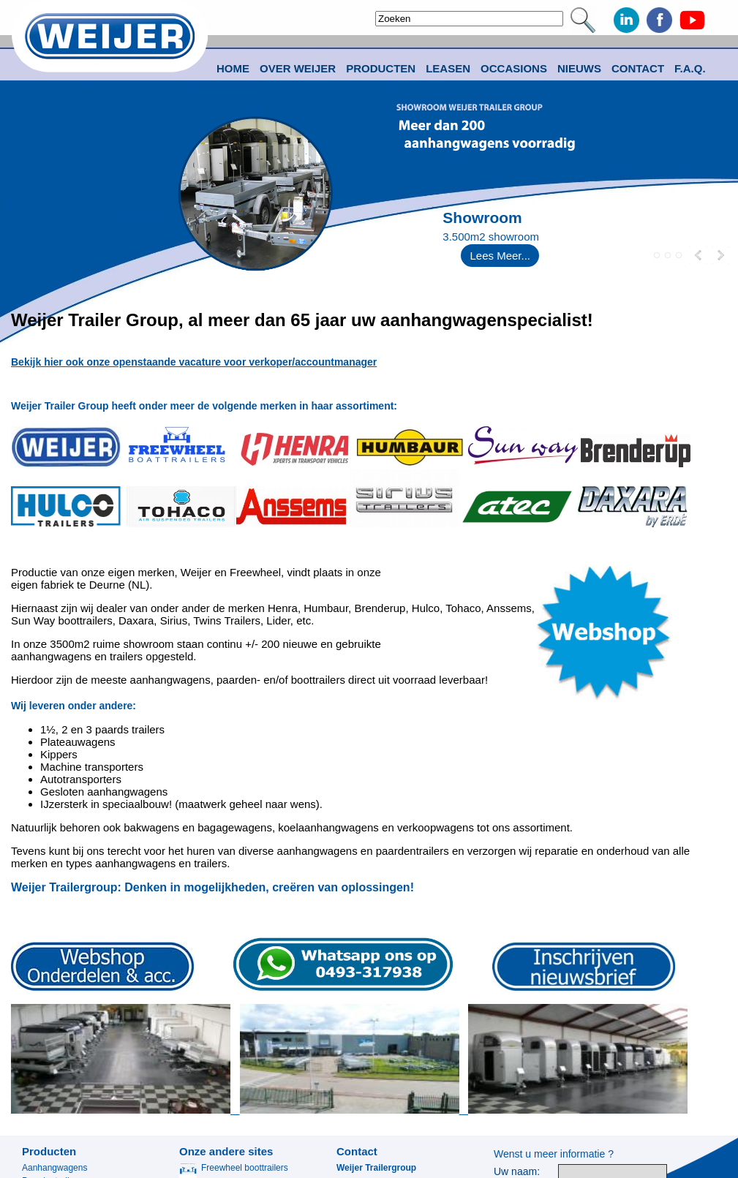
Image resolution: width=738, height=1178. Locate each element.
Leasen (448, 68)
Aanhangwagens (54, 1168)
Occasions (514, 68)
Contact (637, 68)
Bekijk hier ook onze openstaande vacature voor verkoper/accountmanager (194, 362)
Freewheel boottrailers (233, 1168)
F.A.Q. (690, 68)
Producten (49, 1151)
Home (232, 68)
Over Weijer (298, 68)
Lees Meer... (500, 255)
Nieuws (579, 68)
